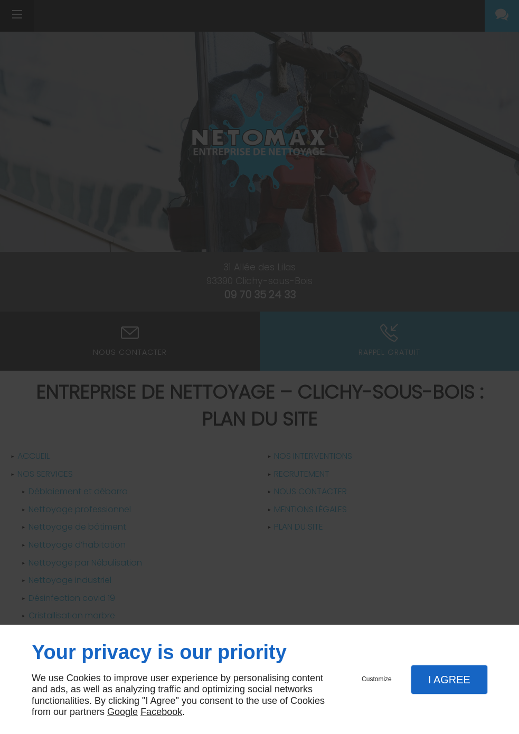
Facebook (161, 712)
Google (122, 712)
